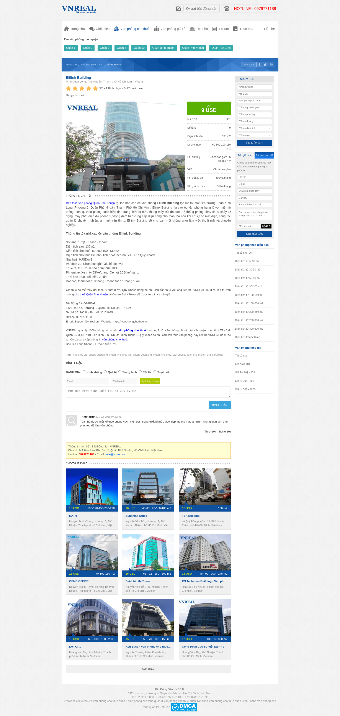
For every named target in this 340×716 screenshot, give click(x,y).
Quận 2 (87, 47)
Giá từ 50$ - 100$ (245, 389)
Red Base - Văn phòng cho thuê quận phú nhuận (158, 648)
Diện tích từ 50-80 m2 (247, 278)
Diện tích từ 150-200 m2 (249, 303)
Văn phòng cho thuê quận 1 (110, 702)
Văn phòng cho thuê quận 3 (145, 702)
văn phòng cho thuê (114, 339)
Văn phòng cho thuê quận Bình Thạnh (232, 702)
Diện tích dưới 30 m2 (247, 261)
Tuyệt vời (163, 372)
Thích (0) (210, 432)
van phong (179, 354)
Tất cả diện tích (244, 252)
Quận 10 (139, 47)
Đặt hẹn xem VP (264, 155)
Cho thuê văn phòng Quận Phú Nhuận (90, 203)
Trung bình (129, 372)
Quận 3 (104, 47)
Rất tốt (147, 372)
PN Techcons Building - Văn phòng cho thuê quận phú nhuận (223, 582)
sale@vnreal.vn (115, 455)
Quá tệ (112, 372)
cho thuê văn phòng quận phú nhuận (94, 354)
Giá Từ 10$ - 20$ (245, 372)
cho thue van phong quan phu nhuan (138, 354)
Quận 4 (121, 47)
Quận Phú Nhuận (193, 47)
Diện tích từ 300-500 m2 (249, 328)
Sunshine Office (136, 517)
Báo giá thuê (245, 155)
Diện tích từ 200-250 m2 (249, 311)
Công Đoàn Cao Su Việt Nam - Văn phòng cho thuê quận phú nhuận (227, 648)
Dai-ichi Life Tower (138, 582)
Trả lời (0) (225, 432)
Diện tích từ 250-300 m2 (249, 320)
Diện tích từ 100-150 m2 (249, 294)
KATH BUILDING (80, 517)
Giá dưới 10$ (242, 364)
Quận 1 (70, 47)
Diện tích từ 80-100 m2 (248, 286)
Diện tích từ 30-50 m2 (247, 269)
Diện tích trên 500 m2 (247, 337)
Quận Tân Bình (221, 47)
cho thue (166, 354)
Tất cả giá (241, 355)
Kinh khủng (94, 372)
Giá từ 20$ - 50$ (244, 380)
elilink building (215, 354)
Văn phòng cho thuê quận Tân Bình (185, 702)
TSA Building (190, 517)
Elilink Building (78, 77)
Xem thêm (148, 670)
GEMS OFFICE (79, 582)
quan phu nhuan (195, 354)
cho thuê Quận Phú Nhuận (91, 294)
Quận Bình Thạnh (163, 47)
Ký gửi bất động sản (201, 8)
